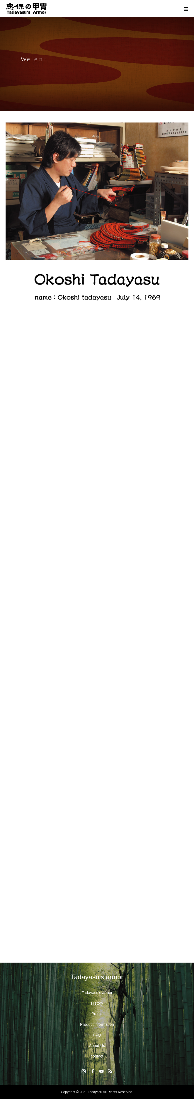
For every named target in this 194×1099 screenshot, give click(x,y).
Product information (97, 1024)
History (97, 1003)
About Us (97, 1045)
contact (97, 1056)
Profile (97, 1014)
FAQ (97, 1035)
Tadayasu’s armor (97, 992)
